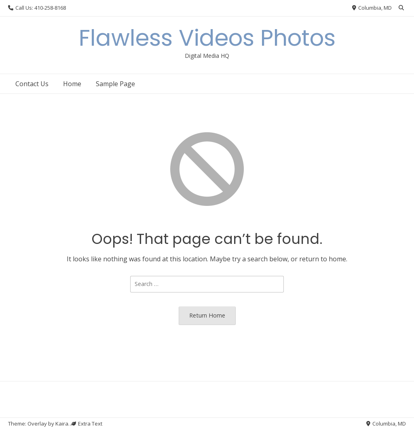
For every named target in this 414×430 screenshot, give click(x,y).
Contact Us (32, 83)
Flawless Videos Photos (207, 38)
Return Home (207, 315)
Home (72, 83)
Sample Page (115, 83)
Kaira (61, 423)
